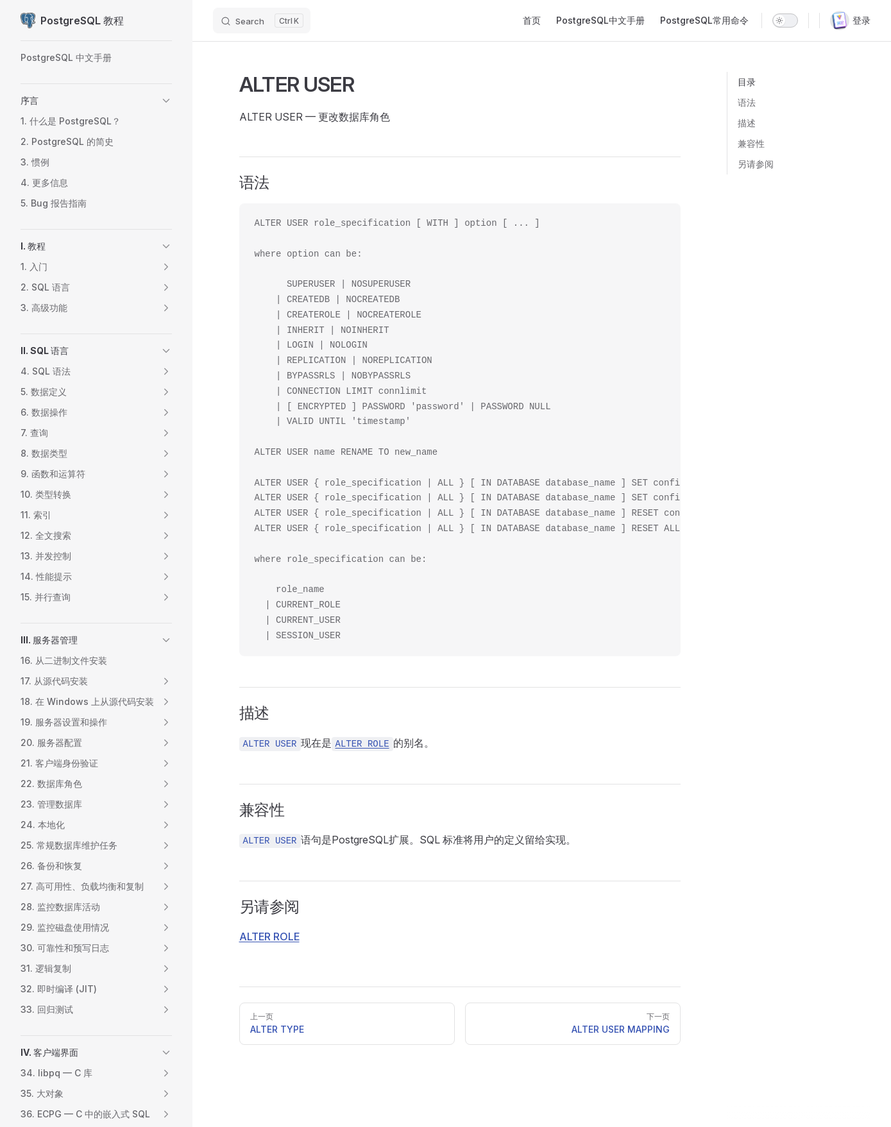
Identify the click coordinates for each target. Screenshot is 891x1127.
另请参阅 (756, 163)
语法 (747, 102)
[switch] (785, 20)
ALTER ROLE (269, 936)
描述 (747, 122)
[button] (166, 100)
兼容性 (751, 143)
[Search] (261, 20)
